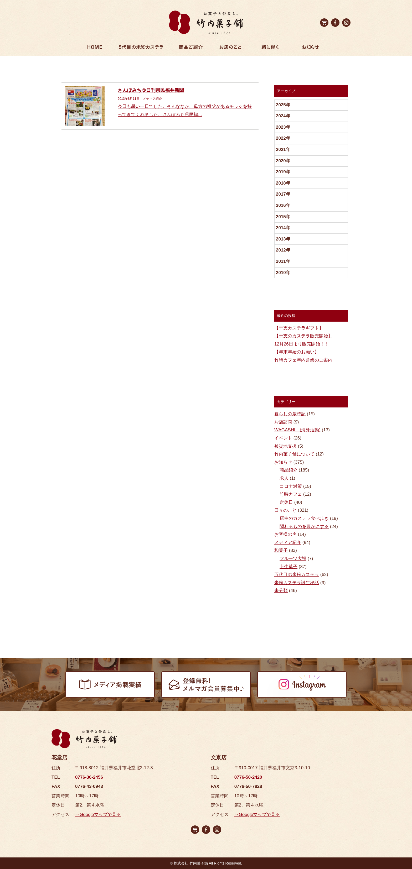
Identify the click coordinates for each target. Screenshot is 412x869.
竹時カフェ (291, 494)
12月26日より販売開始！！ (301, 344)
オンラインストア (324, 22)
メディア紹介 (287, 542)
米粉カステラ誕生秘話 (296, 582)
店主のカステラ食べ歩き (304, 518)
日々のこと (285, 510)
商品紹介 (288, 470)
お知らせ (310, 48)
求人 (284, 478)
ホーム (94, 48)
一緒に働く (267, 48)
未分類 (281, 590)
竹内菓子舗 (206, 22)
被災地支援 (285, 446)
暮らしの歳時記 (290, 413)
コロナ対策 (291, 486)
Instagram (346, 22)
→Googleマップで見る (98, 814)
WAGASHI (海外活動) (297, 429)
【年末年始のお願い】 (296, 351)
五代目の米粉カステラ (296, 574)
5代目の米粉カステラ (141, 48)
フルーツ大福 (293, 558)
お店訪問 (283, 422)
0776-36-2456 (89, 777)
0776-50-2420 (248, 777)
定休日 (286, 502)
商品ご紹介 (191, 48)
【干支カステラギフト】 (298, 328)
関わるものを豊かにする (304, 526)
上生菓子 (288, 566)
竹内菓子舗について (294, 454)
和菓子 (281, 550)
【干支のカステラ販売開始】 (303, 335)
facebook (335, 22)
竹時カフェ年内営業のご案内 (303, 360)
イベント (283, 438)
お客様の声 (285, 534)
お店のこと (230, 48)
